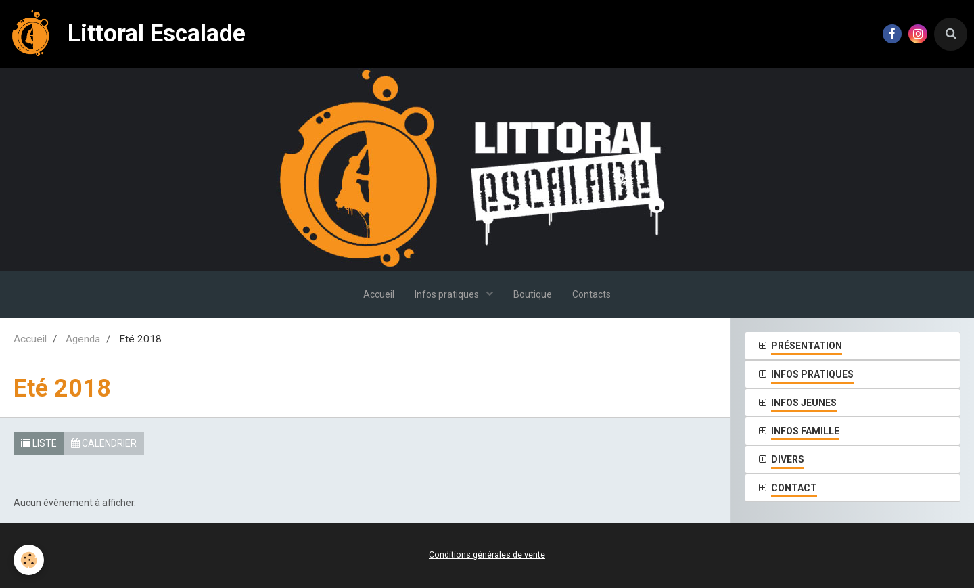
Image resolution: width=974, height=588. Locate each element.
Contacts (591, 294)
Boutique (532, 294)
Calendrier (104, 443)
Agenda (83, 339)
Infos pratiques (448, 294)
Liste (39, 443)
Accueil (378, 294)
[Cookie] (29, 560)
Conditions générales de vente (487, 554)
